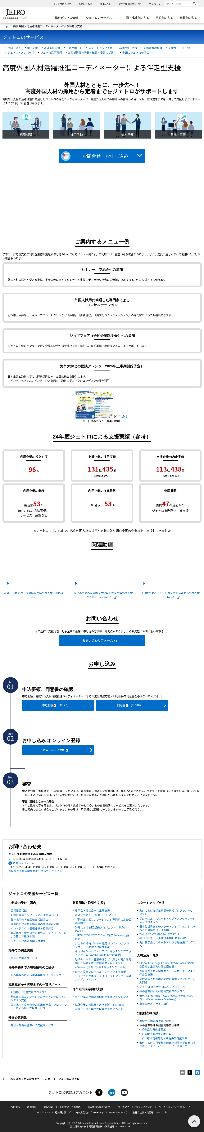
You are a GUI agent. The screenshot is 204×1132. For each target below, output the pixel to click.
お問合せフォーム (23, 863)
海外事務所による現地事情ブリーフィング (36, 975)
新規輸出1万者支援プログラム (29, 992)
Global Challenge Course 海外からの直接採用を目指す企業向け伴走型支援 (166, 964)
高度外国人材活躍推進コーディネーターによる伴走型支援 (167, 972)
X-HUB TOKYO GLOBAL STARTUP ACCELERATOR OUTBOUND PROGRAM (162, 936)
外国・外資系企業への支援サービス (32, 1025)
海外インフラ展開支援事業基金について (99, 1009)
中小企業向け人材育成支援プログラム (162, 991)
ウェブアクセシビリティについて (135, 1107)
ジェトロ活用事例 (51, 52)
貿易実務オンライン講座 (154, 1004)
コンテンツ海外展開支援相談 (28, 941)
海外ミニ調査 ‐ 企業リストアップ (95, 915)
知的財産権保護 (153, 48)
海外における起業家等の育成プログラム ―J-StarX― (166, 912)
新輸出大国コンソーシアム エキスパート (35, 915)
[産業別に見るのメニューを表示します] (189, 18)
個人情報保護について (99, 1107)
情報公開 (48, 1107)
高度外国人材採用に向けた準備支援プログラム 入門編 (167, 980)
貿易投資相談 (19, 910)
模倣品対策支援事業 (154, 1029)
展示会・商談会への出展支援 (92, 910)
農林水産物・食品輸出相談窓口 (29, 919)
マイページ (155, 4)
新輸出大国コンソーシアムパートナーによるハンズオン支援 (39, 998)
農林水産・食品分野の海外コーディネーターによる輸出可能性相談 (39, 934)
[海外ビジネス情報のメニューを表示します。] (67, 18)
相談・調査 (14, 48)
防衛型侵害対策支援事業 (156, 1034)
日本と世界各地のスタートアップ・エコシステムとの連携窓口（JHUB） (167, 928)
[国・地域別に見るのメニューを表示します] (138, 18)
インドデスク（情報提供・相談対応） (33, 928)
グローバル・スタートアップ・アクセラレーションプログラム (167, 920)
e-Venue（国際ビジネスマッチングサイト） (101, 967)
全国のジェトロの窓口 (135, 52)
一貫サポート (74, 48)
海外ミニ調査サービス (24, 958)
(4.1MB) (102, 416)
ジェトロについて (62, 4)
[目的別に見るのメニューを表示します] (165, 18)
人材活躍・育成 (128, 48)
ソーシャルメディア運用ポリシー (176, 1107)
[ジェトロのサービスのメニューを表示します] (100, 18)
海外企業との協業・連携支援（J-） (100, 1005)
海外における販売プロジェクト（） (101, 929)
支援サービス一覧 (179, 48)
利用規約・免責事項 (70, 1107)
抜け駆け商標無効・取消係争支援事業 (164, 1038)
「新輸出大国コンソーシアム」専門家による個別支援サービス (103, 921)
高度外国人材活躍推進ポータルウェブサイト (35, 871)
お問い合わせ (85, 4)
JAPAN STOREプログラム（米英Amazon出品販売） (102, 937)
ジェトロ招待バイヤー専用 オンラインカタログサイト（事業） (102, 945)
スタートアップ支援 (100, 48)
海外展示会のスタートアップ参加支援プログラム (167, 944)
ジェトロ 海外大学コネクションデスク (162, 987)
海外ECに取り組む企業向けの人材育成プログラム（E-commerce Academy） (166, 997)
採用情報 (15, 1107)
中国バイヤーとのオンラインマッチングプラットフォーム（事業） (103, 953)
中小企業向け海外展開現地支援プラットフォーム (103, 998)
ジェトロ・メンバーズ (21, 52)
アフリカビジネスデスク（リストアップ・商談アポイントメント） (103, 977)
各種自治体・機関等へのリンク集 (150, 1112)
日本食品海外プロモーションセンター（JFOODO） (102, 1112)
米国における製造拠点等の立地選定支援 (35, 924)
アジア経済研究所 (129, 4)
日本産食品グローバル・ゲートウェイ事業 (100, 971)
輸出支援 (32, 48)
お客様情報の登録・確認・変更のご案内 (92, 52)
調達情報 (31, 1107)
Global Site (105, 4)
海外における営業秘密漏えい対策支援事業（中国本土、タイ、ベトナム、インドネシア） (167, 1044)
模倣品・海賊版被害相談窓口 (156, 1021)
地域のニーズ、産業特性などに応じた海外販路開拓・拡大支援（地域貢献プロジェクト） (103, 961)
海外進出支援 (52, 48)
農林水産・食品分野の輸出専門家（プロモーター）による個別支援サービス (39, 1006)
